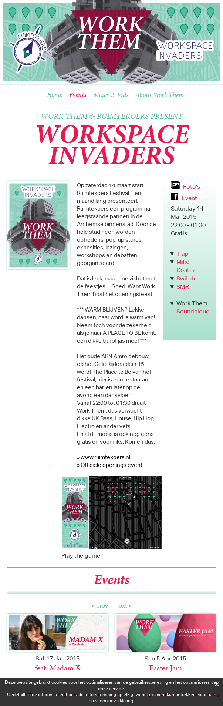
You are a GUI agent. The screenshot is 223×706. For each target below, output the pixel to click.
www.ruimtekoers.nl (105, 457)
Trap (182, 253)
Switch (185, 278)
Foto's (191, 186)
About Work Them (159, 94)
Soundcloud (193, 311)
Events (77, 94)
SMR (182, 286)
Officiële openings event (111, 465)
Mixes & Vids (110, 94)
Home (54, 94)
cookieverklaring (116, 700)
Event (188, 198)
